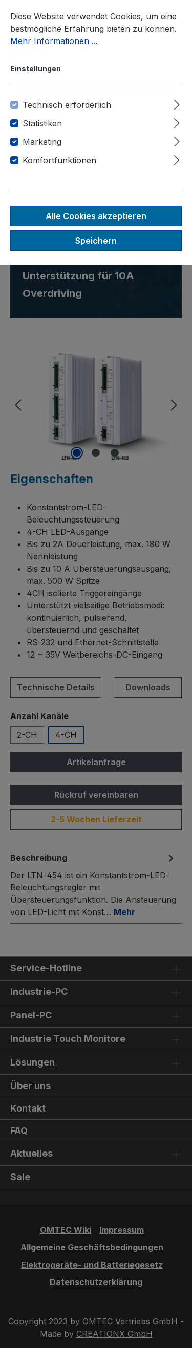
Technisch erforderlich (67, 105)
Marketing (42, 142)
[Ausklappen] (177, 103)
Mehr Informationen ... (54, 41)
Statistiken (42, 123)
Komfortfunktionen (59, 160)
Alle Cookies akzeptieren (96, 216)
